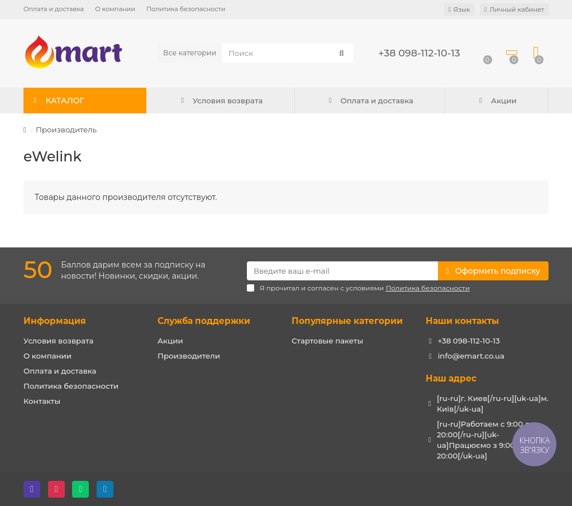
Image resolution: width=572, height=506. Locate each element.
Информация (54, 321)
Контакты (41, 401)
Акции (496, 100)
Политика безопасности (186, 9)
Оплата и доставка (53, 9)
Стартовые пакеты (327, 340)
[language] (459, 9)
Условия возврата (220, 100)
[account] (514, 9)
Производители (189, 355)
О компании (115, 9)
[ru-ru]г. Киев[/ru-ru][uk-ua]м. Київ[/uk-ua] (493, 403)
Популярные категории (347, 321)
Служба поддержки (204, 321)
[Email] (342, 270)
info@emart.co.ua (471, 355)
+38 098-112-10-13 (419, 53)
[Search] (287, 53)
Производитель (66, 129)
